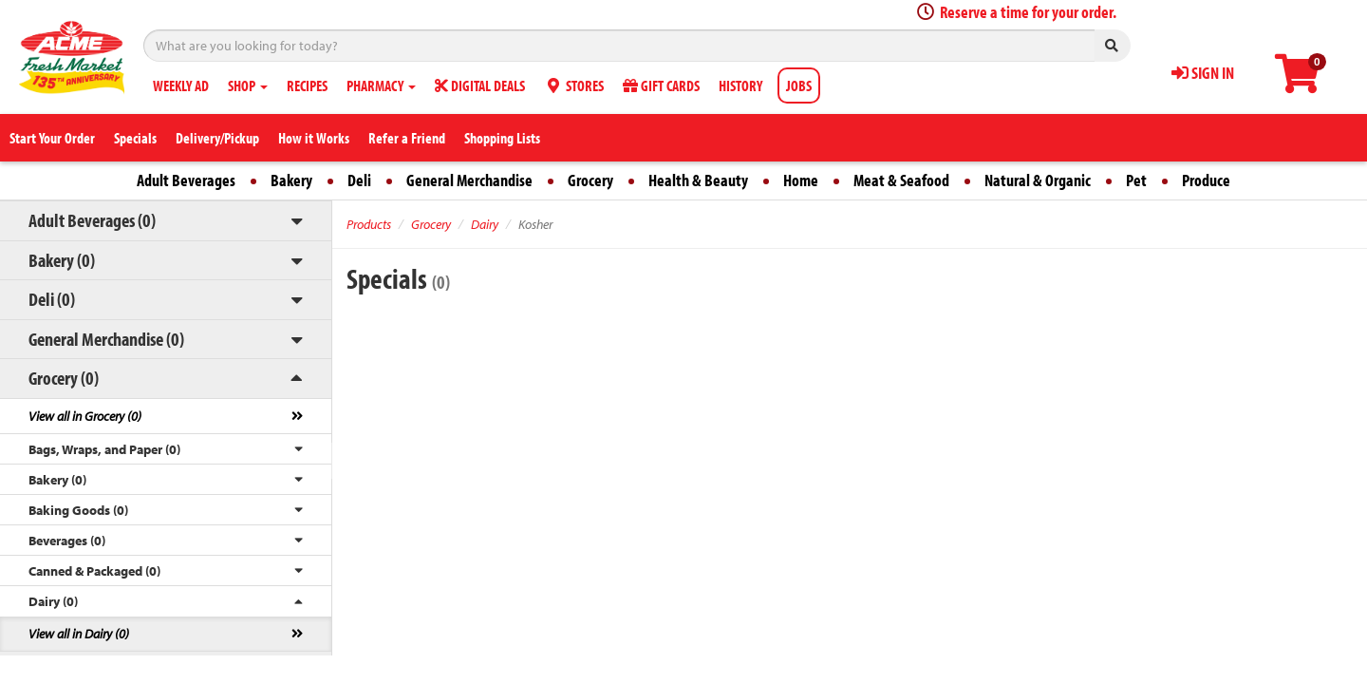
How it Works (313, 137)
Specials (135, 137)
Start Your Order (52, 137)
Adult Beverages (186, 180)
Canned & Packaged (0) (94, 571)
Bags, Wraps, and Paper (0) (104, 449)
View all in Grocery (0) (84, 416)
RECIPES (307, 85)
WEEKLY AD (181, 85)
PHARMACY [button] (381, 85)
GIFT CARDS (661, 85)
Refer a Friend (406, 137)
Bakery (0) (61, 260)
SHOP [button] (248, 85)
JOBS (799, 85)
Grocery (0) (63, 378)
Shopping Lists (502, 137)
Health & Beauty (698, 180)
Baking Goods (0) (78, 510)
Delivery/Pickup (217, 137)
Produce (1206, 180)
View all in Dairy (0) (78, 633)
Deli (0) (51, 299)
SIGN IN (1202, 73)
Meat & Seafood (901, 180)
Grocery (590, 180)
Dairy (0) (53, 601)
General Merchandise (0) (106, 339)
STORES (574, 85)
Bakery (291, 180)
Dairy (484, 224)
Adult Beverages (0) (92, 220)
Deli (359, 180)
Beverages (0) (66, 540)
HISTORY (740, 85)
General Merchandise (469, 180)
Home (800, 180)
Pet (1136, 180)
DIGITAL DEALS (480, 85)
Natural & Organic (1037, 180)
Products (368, 224)
